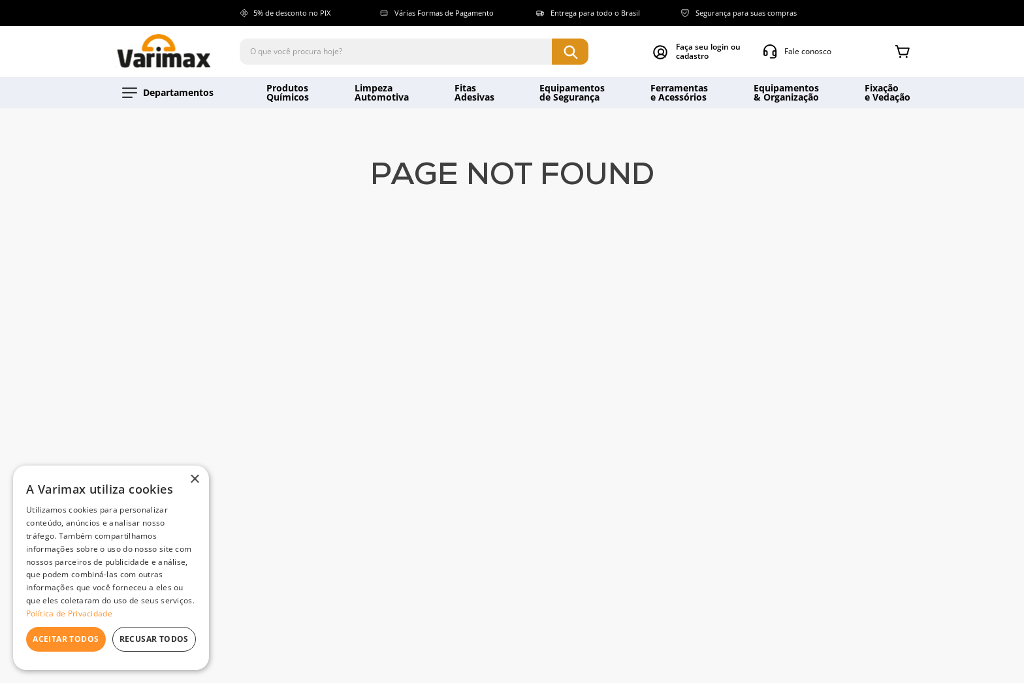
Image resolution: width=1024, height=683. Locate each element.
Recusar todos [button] (154, 638)
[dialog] (111, 568)
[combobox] (414, 52)
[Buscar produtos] (570, 52)
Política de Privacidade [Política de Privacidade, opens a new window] (69, 613)
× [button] (194, 479)
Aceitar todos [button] (66, 638)
